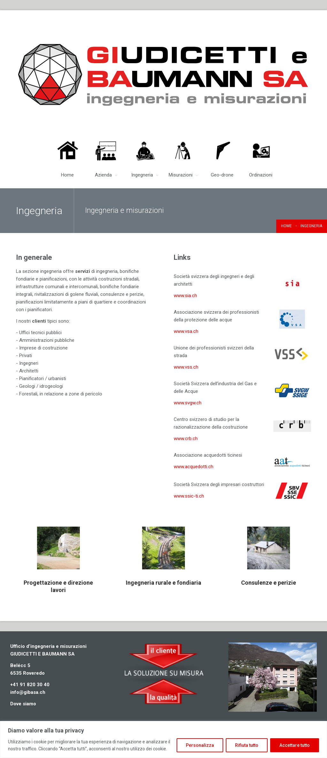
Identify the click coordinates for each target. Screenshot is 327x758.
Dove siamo (23, 704)
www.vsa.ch (186, 331)
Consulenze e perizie (268, 582)
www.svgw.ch (188, 403)
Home (286, 226)
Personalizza (200, 745)
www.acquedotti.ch (193, 466)
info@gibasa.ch (27, 692)
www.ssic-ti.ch (189, 496)
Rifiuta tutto (246, 745)
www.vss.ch (186, 367)
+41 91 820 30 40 (29, 684)
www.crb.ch (186, 438)
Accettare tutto (294, 745)
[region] (163, 739)
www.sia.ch (185, 295)
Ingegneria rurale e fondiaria (163, 582)
